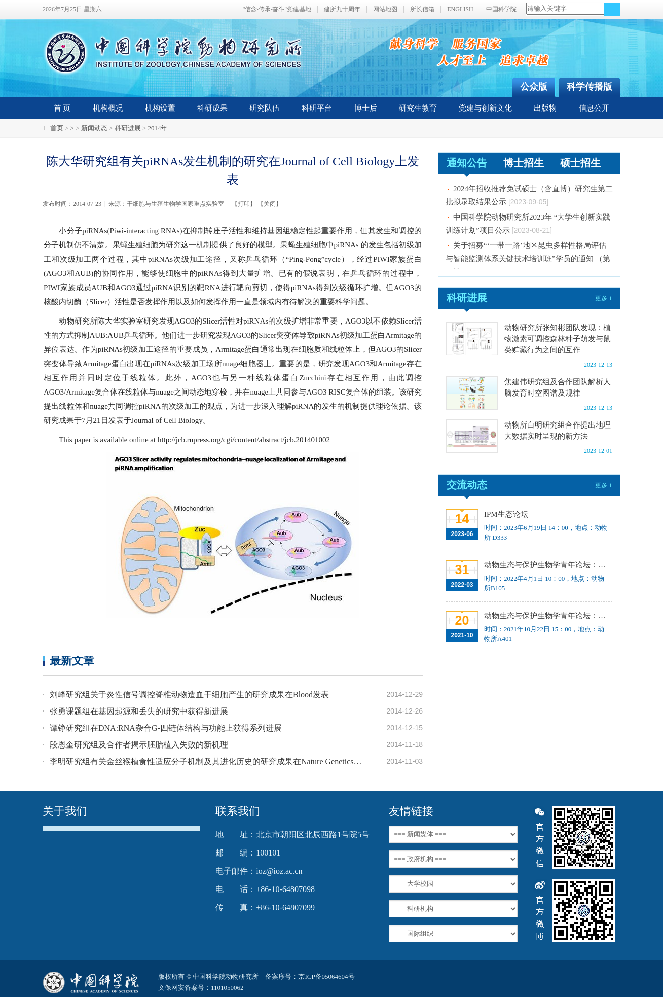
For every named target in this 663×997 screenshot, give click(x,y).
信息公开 (594, 108)
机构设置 (160, 108)
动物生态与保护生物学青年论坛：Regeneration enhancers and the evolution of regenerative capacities (547, 565)
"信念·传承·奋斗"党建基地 (276, 9)
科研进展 (128, 128)
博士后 (365, 108)
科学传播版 (589, 87)
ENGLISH (460, 9)
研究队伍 (264, 108)
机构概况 (108, 108)
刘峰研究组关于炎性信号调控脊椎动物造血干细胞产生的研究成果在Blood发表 (189, 694)
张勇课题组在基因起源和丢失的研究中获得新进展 (139, 711)
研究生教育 (418, 108)
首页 (56, 128)
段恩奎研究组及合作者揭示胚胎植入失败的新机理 (139, 744)
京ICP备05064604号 (326, 976)
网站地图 (385, 9)
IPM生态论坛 (506, 514)
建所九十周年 (342, 9)
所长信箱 (422, 9)
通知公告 (467, 162)
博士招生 (523, 162)
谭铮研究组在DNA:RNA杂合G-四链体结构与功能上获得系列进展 (166, 728)
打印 (244, 203)
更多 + (603, 298)
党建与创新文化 (485, 108)
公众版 (533, 87)
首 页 (62, 108)
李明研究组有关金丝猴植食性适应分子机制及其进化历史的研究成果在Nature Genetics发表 (206, 761)
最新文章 (72, 660)
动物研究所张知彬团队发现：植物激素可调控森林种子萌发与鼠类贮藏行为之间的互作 (557, 339)
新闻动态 (94, 128)
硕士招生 (580, 162)
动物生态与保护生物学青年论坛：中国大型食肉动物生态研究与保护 (547, 616)
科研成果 (212, 108)
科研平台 (317, 108)
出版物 (545, 108)
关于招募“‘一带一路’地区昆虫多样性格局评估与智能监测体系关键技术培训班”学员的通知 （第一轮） (528, 260)
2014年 (157, 128)
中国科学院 (501, 9)
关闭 (270, 203)
